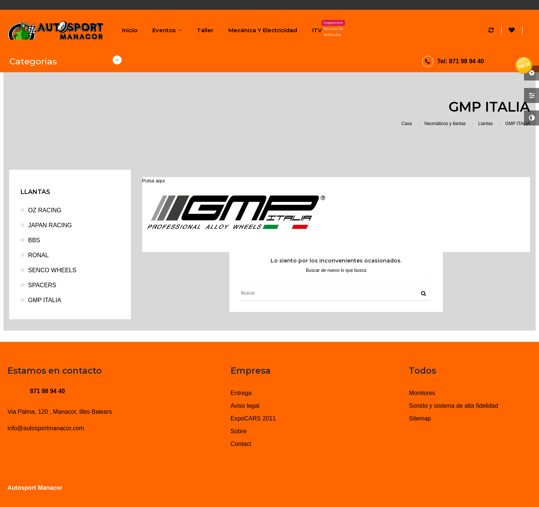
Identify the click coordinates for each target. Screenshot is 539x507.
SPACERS (42, 285)
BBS (34, 240)
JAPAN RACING (50, 225)
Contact (241, 444)
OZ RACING (44, 210)
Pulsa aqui (153, 180)
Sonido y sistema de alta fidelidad (453, 406)
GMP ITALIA (44, 300)
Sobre (239, 431)
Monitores (422, 393)
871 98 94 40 (47, 391)
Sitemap (420, 418)
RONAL (38, 255)
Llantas (35, 191)
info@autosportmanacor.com (45, 428)
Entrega (241, 393)
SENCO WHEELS (52, 270)
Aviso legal (245, 406)
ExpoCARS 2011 (253, 418)
